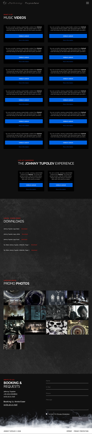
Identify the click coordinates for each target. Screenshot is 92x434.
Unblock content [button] (24, 36)
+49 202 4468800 (10, 394)
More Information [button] (24, 40)
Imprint (69, 431)
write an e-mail (9, 396)
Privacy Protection (63, 414)
